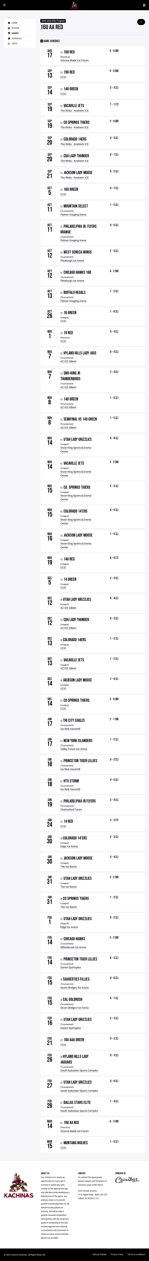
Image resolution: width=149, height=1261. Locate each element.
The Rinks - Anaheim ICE (74, 110)
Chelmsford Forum (71, 809)
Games (13, 33)
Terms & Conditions (136, 1254)
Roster (13, 28)
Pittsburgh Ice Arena (72, 260)
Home (12, 22)
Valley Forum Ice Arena (73, 749)
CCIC (63, 77)
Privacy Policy (117, 1254)
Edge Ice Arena (69, 846)
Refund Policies (100, 1254)
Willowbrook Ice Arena (73, 947)
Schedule (14, 38)
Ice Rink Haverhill (70, 729)
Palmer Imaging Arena (73, 214)
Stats (12, 43)
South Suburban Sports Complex (79, 1070)
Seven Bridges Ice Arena (74, 987)
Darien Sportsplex (70, 967)
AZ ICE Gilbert (68, 361)
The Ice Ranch (68, 866)
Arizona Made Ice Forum (74, 60)
